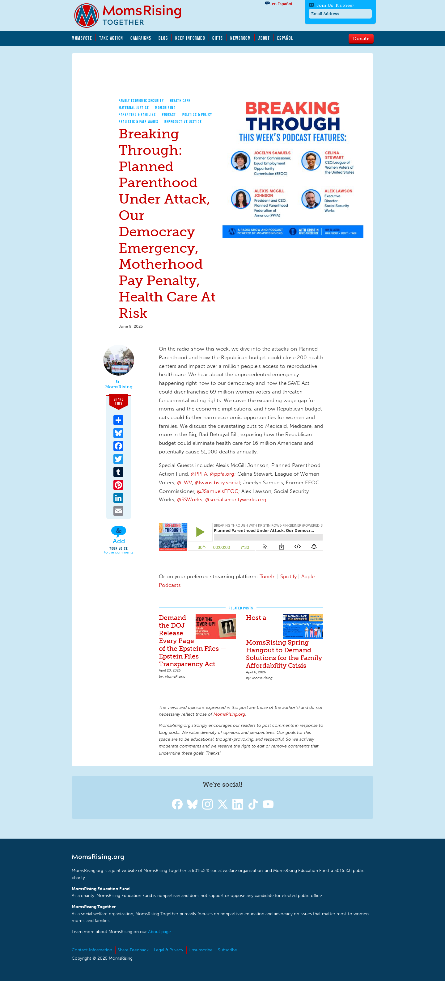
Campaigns (140, 38)
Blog (163, 38)
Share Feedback (133, 950)
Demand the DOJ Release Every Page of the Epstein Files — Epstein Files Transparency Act (192, 641)
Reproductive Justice (183, 121)
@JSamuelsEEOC (217, 491)
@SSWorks (189, 499)
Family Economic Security (141, 100)
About (264, 38)
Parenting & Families (137, 114)
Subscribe (227, 950)
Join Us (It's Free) (332, 5)
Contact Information (92, 950)
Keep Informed (190, 38)
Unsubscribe (201, 950)
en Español (282, 4)
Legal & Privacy (168, 950)
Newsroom (240, 38)
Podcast (169, 114)
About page (159, 931)
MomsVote (82, 38)
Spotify (288, 576)
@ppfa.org (222, 474)
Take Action (111, 38)
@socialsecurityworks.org (235, 499)
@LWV (184, 482)
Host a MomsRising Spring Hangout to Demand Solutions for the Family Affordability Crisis (284, 641)
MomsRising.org (132, 15)
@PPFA (199, 474)
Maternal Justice (134, 107)
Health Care (180, 100)
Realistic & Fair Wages (138, 121)
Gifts (217, 38)
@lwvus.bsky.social (217, 482)
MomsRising (165, 107)
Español (285, 38)
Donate (361, 38)
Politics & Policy (197, 114)
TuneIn (268, 576)
